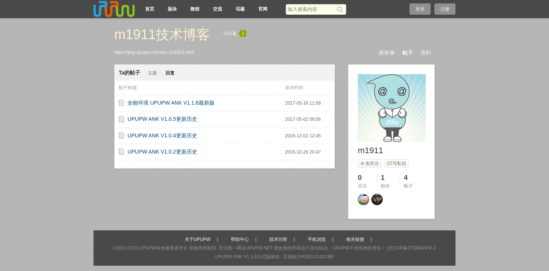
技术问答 (278, 239)
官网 (262, 9)
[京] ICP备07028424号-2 (411, 248)
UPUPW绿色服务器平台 (163, 248)
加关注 (369, 163)
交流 (217, 9)
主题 (152, 73)
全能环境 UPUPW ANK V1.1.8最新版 (170, 103)
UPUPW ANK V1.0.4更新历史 (162, 135)
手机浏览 (317, 239)
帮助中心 (240, 239)
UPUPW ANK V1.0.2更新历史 (162, 152)
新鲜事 (387, 53)
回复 (170, 73)
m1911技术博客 (162, 34)
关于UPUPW (198, 239)
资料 (425, 53)
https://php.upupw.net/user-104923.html (154, 52)
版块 (172, 9)
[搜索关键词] (311, 9)
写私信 (396, 163)
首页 (149, 9)
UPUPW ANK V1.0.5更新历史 (162, 119)
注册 (444, 9)
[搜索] (341, 9)
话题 (240, 9)
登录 (420, 9)
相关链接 (355, 239)
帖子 (407, 53)
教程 (194, 9)
